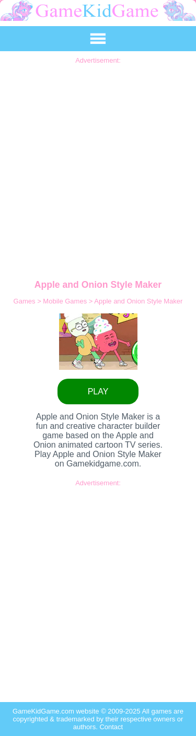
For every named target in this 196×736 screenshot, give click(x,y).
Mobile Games (65, 301)
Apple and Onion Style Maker (138, 301)
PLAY (98, 391)
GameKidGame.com (44, 711)
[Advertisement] (98, 162)
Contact (111, 727)
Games (26, 301)
